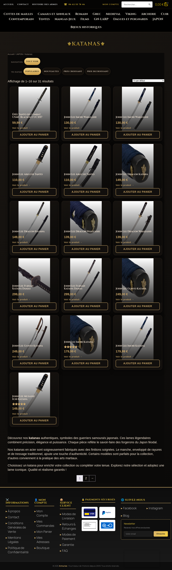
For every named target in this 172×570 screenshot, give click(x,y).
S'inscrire (160, 534)
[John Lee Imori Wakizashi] (86, 109)
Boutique (43, 548)
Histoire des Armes (45, 4)
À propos (14, 511)
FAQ (65, 551)
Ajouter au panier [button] (34, 134)
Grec (97, 14)
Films (84, 19)
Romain (81, 14)
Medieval (113, 14)
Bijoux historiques (86, 27)
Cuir (164, 14)
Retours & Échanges (69, 526)
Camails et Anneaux (54, 14)
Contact (23, 4)
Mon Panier (44, 531)
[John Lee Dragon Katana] (137, 166)
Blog (126, 515)
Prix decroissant (98, 71)
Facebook (130, 508)
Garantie (68, 545)
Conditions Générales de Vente (17, 527)
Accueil (8, 4)
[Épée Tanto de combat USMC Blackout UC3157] (34, 109)
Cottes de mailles (18, 14)
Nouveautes (51, 71)
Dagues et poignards (130, 19)
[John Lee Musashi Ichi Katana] (34, 395)
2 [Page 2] (86, 478)
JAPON (158, 19)
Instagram (156, 508)
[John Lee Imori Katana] (86, 337)
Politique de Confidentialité (18, 550)
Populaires (32, 71)
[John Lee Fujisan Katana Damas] (34, 280)
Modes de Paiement (69, 536)
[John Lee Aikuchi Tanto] (34, 166)
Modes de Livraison (69, 516)
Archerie (148, 14)
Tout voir (32, 61)
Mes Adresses (43, 539)
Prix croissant (73, 71)
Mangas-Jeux (65, 19)
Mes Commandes (45, 523)
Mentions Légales (14, 539)
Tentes (44, 19)
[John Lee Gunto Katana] (137, 280)
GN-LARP (101, 19)
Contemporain (21, 19)
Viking (130, 14)
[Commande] (148, 80)
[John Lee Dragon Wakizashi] (86, 223)
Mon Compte (111, 4)
